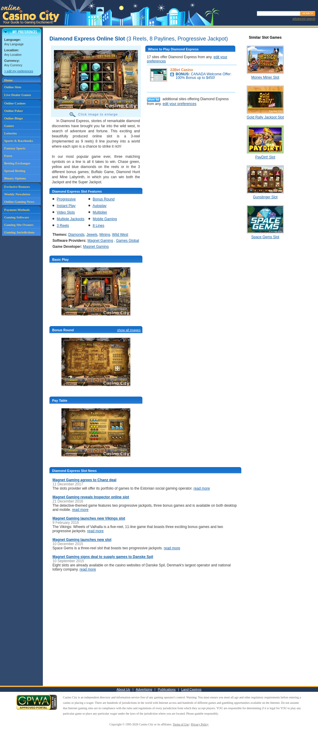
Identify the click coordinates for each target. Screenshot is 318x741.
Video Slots (66, 212)
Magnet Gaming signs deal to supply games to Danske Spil (102, 557)
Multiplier (100, 212)
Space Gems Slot (265, 237)
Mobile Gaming (105, 219)
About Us (123, 689)
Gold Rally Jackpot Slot (265, 117)
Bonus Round (103, 199)
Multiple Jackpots (70, 219)
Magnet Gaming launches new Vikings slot (88, 518)
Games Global (127, 240)
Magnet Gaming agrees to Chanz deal (84, 480)
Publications (167, 689)
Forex (8, 156)
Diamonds (76, 234)
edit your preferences (179, 104)
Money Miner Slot (265, 77)
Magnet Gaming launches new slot (81, 540)
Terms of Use (181, 724)
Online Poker (13, 110)
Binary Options (15, 178)
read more (202, 488)
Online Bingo (13, 118)
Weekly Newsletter (17, 194)
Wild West (120, 234)
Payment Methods (17, 210)
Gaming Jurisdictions (19, 232)
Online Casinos (14, 103)
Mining (105, 234)
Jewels (91, 234)
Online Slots (12, 87)
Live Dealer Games (17, 95)
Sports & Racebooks (18, 140)
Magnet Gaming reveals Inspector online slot (90, 497)
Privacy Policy (200, 724)
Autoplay (100, 206)
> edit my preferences (18, 71)
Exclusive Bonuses (17, 186)
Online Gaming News (19, 201)
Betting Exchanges (17, 163)
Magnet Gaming (100, 240)
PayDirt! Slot (265, 157)
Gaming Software (16, 217)
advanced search (304, 18)
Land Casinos (191, 689)
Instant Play (66, 206)
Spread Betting (14, 170)
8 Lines (98, 226)
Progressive (66, 199)
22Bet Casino (181, 70)
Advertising (144, 689)
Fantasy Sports (14, 148)
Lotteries (10, 133)
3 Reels (63, 226)
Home (8, 80)
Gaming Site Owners (19, 224)
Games (9, 126)
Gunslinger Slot (265, 197)
